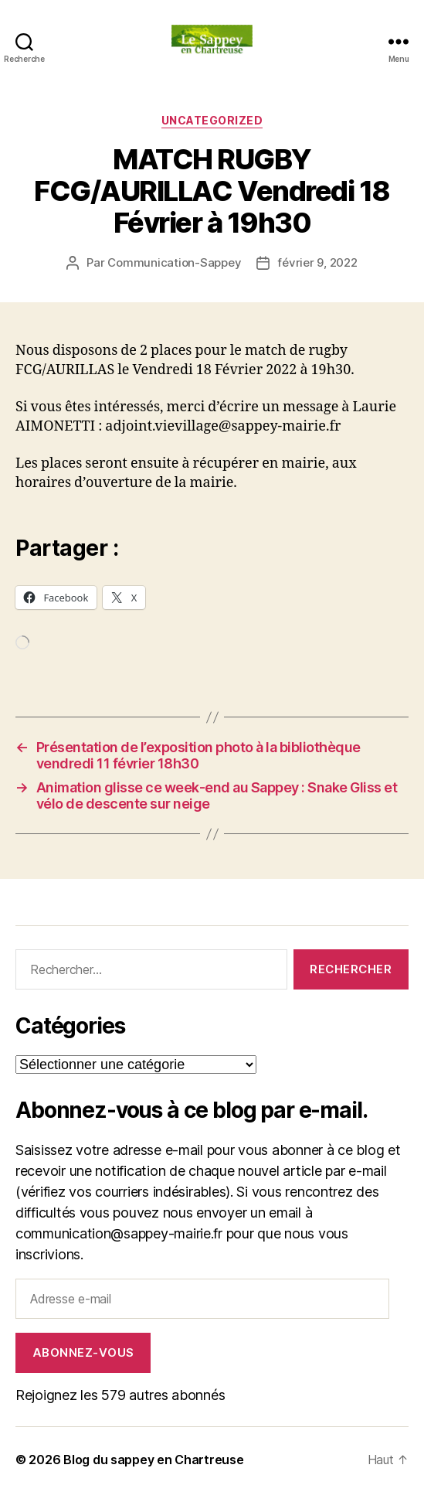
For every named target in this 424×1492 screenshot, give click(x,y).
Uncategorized (212, 120)
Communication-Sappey (174, 262)
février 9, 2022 (317, 262)
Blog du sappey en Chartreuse (153, 1459)
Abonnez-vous (83, 1352)
